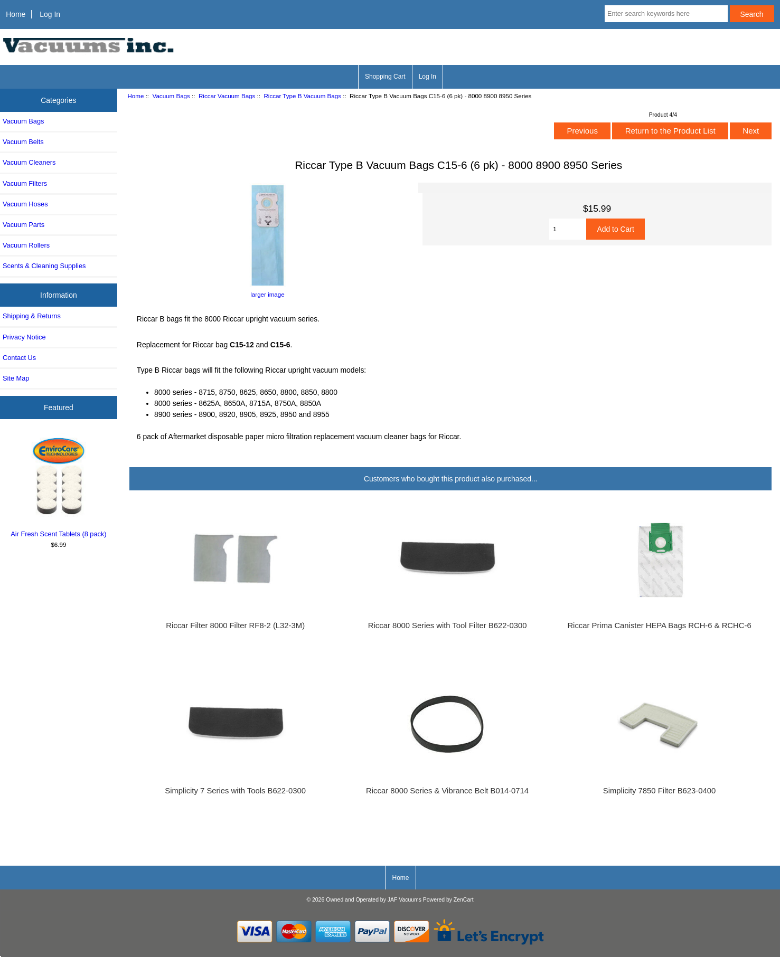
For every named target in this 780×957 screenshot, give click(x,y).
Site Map (16, 378)
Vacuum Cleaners (29, 162)
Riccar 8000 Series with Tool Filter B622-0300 (447, 625)
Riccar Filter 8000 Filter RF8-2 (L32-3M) (235, 625)
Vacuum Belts (23, 142)
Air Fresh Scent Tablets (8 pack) (58, 485)
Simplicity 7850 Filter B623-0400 (659, 791)
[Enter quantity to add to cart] (567, 229)
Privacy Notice (24, 337)
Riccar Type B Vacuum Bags (302, 95)
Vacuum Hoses (25, 204)
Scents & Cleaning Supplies (44, 266)
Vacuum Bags (171, 95)
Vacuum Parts (23, 225)
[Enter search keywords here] (666, 13)
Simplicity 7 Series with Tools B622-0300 (235, 791)
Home (15, 14)
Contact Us (19, 358)
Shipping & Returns (32, 316)
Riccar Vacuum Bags (227, 95)
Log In (50, 14)
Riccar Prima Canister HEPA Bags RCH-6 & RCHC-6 (659, 625)
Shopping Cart (385, 76)
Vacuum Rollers (26, 245)
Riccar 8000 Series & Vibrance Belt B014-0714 (447, 791)
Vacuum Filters (25, 183)
